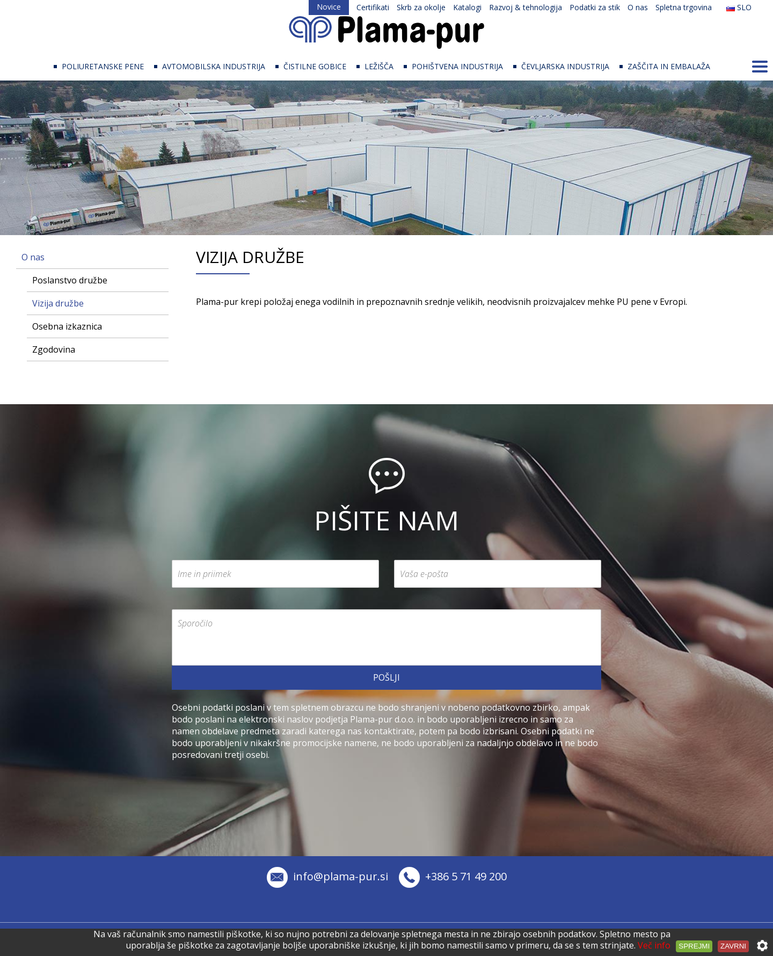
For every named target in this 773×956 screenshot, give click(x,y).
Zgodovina (53, 349)
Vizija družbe (58, 303)
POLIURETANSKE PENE (103, 66)
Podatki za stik (595, 7)
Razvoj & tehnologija (525, 7)
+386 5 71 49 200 (453, 876)
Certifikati (372, 7)
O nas (638, 7)
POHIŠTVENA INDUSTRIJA (457, 66)
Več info (654, 945)
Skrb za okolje (421, 7)
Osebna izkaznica (67, 326)
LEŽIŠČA (378, 66)
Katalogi (467, 7)
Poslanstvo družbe (69, 280)
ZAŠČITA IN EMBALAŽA (669, 66)
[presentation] (253, 781)
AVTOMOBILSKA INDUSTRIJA (213, 66)
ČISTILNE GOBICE (314, 66)
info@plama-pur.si (327, 876)
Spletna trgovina (683, 7)
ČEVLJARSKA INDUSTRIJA (565, 66)
